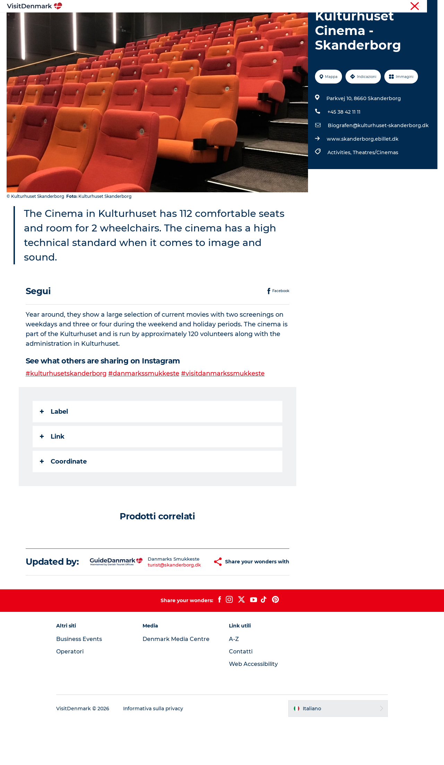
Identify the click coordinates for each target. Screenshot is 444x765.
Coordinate (63, 494)
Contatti (241, 694)
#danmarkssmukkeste (143, 406)
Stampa (429, 6)
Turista (381, 6)
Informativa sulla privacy (155, 751)
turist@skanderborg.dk (155, 602)
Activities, (340, 185)
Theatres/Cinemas (375, 185)
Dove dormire (251, 22)
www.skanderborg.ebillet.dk (363, 172)
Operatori (404, 6)
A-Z (234, 682)
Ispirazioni (130, 22)
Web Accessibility (253, 707)
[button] (194, 599)
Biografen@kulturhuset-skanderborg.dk (378, 158)
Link (52, 469)
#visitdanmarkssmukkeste (223, 406)
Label (54, 444)
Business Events (81, 682)
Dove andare (171, 22)
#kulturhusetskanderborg (66, 406)
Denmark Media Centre (177, 682)
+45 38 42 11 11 (343, 145)
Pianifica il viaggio (303, 22)
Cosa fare (210, 22)
